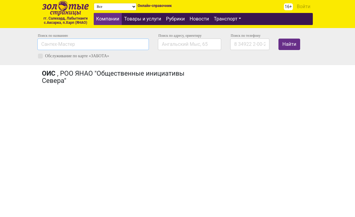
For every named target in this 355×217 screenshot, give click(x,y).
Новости (199, 19)
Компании (107, 19)
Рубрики (175, 19)
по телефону (246, 35)
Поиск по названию (53, 35)
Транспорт (225, 19)
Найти (289, 44)
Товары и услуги (142, 19)
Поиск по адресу (180, 35)
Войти (303, 6)
